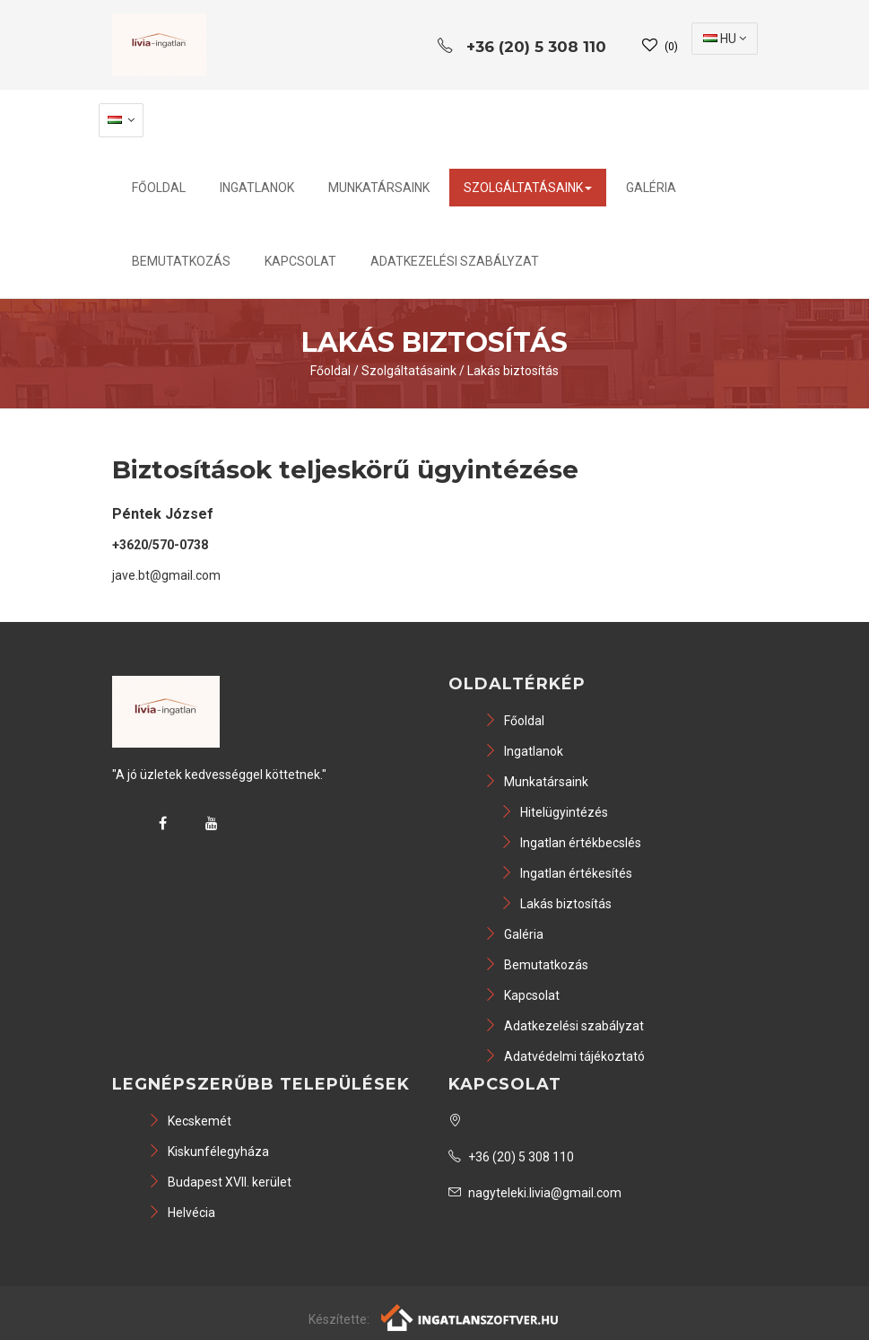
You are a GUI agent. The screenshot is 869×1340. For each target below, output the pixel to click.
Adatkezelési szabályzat (454, 261)
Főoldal (159, 187)
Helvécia (181, 1212)
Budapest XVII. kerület (219, 1182)
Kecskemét (189, 1121)
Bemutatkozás (181, 261)
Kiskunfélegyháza (208, 1151)
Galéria (651, 187)
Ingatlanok (257, 187)
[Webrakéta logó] (470, 1316)
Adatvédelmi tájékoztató (564, 1056)
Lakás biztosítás (513, 370)
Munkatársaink (379, 187)
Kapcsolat (300, 261)
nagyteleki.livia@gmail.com (534, 1193)
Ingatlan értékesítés (566, 873)
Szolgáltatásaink (528, 187)
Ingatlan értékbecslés (570, 843)
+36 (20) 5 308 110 (511, 1157)
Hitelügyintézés (554, 812)
